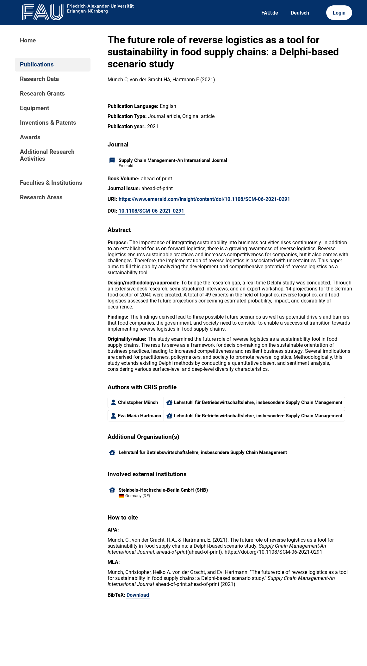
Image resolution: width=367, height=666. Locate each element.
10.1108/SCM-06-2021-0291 (151, 211)
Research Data (39, 79)
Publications (37, 64)
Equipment (34, 108)
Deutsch (300, 13)
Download (138, 595)
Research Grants (42, 93)
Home (28, 40)
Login (339, 13)
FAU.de (269, 13)
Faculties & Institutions (51, 182)
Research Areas (41, 197)
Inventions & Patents (48, 122)
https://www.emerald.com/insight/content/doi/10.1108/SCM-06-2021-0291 (204, 199)
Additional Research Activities (47, 155)
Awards (30, 137)
